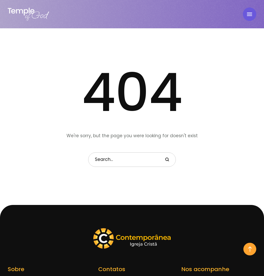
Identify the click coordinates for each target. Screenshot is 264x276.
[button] (249, 249)
